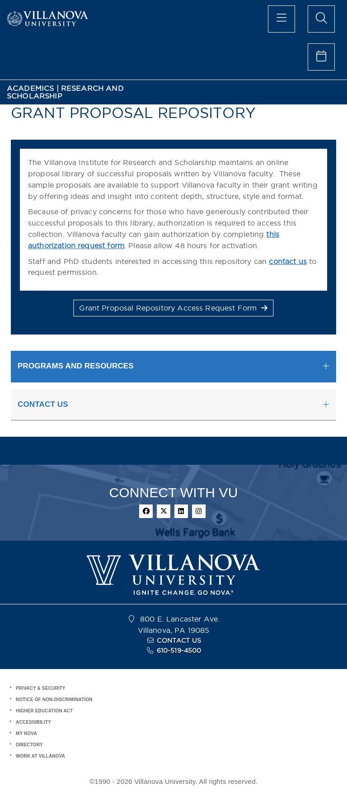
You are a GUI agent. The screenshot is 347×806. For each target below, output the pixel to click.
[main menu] (281, 19)
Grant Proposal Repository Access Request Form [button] (173, 308)
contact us (288, 261)
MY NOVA (26, 733)
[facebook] (146, 511)
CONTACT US (179, 640)
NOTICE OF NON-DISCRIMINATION (54, 699)
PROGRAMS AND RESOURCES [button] (76, 366)
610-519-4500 (179, 650)
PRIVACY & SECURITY (41, 688)
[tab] (173, 366)
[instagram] (199, 511)
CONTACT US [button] (43, 404)
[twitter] (163, 511)
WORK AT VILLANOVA (40, 756)
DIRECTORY (29, 744)
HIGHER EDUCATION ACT (44, 710)
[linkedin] (181, 511)
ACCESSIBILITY (33, 722)
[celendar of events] (321, 57)
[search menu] (321, 19)
